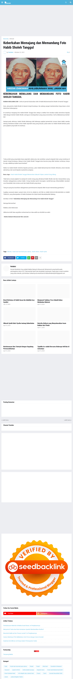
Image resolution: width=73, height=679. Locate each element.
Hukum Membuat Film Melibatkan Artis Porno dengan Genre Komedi (23, 637)
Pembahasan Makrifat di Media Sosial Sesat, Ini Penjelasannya (21, 625)
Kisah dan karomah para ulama (21, 251)
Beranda (5, 38)
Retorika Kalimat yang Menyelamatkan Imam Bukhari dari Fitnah (51, 324)
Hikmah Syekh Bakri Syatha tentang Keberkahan (18, 323)
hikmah (12, 38)
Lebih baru (5, 420)
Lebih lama (67, 420)
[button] (2, 2)
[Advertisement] (36, 20)
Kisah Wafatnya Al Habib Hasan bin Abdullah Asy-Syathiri (19, 301)
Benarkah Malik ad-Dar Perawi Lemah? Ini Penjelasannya (20, 633)
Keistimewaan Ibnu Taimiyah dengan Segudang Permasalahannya (18, 348)
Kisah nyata (43, 251)
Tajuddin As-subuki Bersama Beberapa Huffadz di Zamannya (53, 348)
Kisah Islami (35, 251)
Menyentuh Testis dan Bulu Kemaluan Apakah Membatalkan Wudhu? (23, 629)
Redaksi (13, 266)
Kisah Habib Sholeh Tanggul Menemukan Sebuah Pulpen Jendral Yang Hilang (33, 174)
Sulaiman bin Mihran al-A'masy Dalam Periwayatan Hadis (20, 641)
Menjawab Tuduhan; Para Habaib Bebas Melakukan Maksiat (50, 301)
